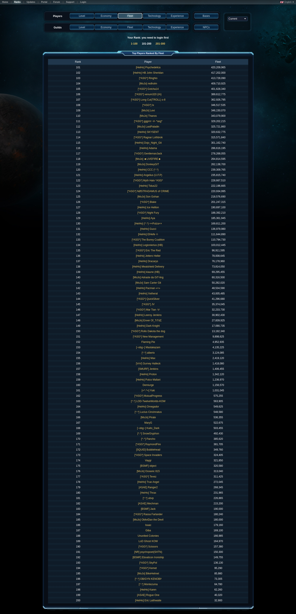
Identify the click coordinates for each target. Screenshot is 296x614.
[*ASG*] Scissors (148, 546)
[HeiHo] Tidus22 (148, 185)
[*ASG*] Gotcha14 (148, 88)
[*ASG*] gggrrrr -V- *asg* (148, 121)
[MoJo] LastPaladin (148, 126)
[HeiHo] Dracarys (148, 261)
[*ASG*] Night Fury (148, 212)
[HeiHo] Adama (148, 148)
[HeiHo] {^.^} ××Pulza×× (148, 223)
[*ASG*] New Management (148, 336)
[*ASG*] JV (148, 304)
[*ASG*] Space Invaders (148, 455)
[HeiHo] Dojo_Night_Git (148, 142)
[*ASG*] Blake (148, 202)
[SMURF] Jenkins (148, 368)
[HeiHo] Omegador (148, 406)
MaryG (148, 422)
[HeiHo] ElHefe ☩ (148, 234)
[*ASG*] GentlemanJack (148, 153)
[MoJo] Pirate (148, 417)
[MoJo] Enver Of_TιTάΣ (148, 320)
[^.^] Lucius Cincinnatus (148, 411)
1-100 (134, 43)
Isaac (148, 525)
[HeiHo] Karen (148, 589)
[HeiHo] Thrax (148, 492)
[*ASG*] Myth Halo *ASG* (148, 180)
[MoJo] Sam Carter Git (148, 282)
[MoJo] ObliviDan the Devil (148, 519)
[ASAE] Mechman (148, 503)
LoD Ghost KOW (148, 541)
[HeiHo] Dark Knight (148, 325)
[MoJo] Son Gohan (148, 196)
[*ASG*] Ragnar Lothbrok (148, 137)
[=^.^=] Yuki (148, 390)
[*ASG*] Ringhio (148, 78)
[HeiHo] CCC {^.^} (148, 169)
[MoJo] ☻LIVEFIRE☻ (148, 158)
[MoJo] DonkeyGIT (148, 164)
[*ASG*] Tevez (148, 476)
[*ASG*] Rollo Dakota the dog (148, 331)
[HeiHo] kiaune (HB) (148, 272)
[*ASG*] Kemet (148, 568)
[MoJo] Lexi (148, 110)
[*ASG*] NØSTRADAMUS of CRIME (148, 191)
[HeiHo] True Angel (148, 481)
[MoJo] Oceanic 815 (148, 471)
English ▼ (287, 2)
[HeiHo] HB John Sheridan (148, 72)
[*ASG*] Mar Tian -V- (148, 309)
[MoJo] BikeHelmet (148, 573)
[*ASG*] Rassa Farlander (148, 514)
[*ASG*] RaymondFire (148, 444)
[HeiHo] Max (148, 358)
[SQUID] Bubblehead (148, 449)
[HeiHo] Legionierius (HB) (148, 245)
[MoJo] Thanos (148, 115)
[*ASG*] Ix (148, 105)
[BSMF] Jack (148, 508)
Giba (148, 530)
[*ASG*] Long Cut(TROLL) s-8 (148, 99)
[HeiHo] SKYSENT (148, 132)
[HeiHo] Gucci (148, 228)
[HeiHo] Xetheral (148, 293)
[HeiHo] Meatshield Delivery (148, 266)
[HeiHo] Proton (148, 374)
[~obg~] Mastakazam (148, 347)
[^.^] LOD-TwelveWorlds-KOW (148, 401)
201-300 (160, 43)
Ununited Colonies (148, 535)
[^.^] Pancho (148, 438)
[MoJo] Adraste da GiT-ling (148, 277)
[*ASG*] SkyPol (148, 562)
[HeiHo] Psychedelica (148, 67)
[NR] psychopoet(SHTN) (148, 551)
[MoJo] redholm (148, 83)
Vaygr (148, 460)
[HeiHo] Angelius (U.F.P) (148, 175)
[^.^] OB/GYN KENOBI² (148, 578)
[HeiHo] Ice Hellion (148, 207)
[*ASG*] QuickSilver (148, 298)
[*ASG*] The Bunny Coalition (148, 239)
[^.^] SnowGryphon (148, 433)
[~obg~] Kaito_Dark (148, 428)
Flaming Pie (148, 342)
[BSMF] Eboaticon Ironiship (148, 557)
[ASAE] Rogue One (148, 595)
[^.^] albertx (148, 352)
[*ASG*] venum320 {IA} (148, 94)
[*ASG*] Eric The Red (148, 250)
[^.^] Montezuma (148, 584)
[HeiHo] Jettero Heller (148, 255)
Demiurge (148, 385)
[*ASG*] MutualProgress (148, 395)
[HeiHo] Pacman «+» (148, 288)
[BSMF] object (148, 465)
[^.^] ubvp (148, 498)
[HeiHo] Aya (148, 218)
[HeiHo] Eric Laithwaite (148, 600)
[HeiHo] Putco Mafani (148, 379)
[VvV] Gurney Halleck (148, 363)
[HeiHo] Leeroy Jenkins (148, 315)
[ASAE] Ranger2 (148, 487)
